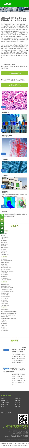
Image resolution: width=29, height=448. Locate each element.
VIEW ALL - (24, 347)
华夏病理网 (24, 439)
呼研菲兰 (13, 439)
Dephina (18, 439)
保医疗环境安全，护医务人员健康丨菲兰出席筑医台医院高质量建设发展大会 (14, 370)
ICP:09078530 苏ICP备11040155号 (19, 445)
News (11, 368)
